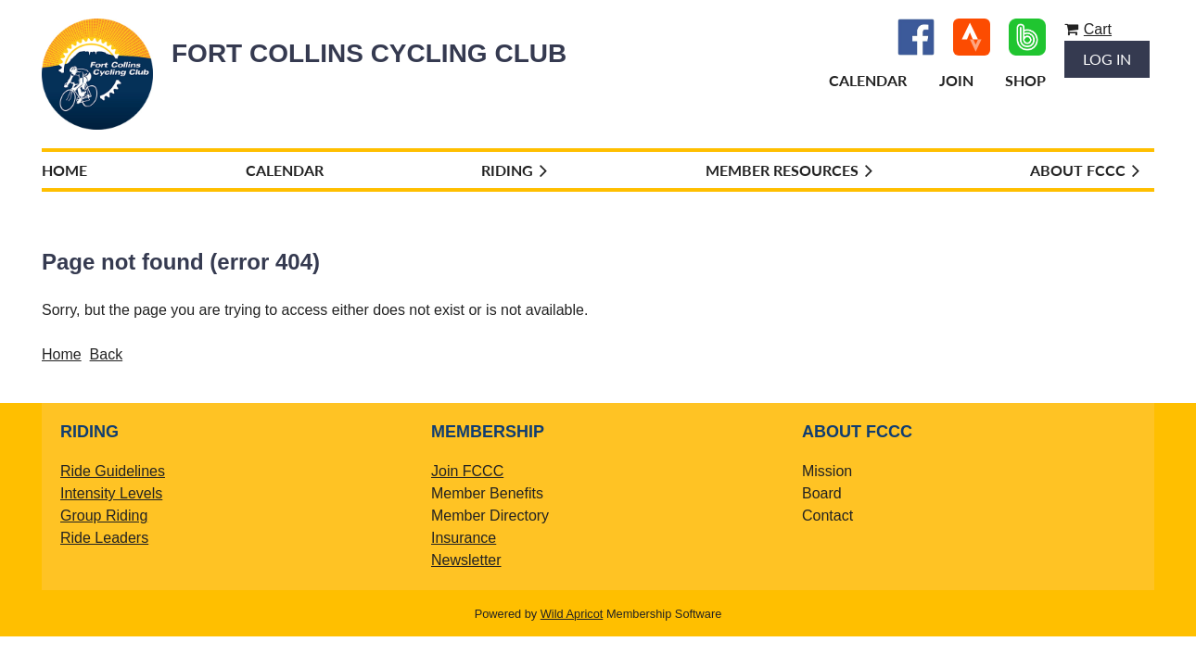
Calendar (868, 80)
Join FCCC (467, 471)
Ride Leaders (104, 538)
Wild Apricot (572, 614)
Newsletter (466, 560)
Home (62, 354)
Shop (1025, 80)
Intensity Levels (111, 493)
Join (956, 80)
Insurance (463, 538)
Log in (1107, 59)
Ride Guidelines (112, 471)
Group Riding (103, 515)
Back (106, 354)
